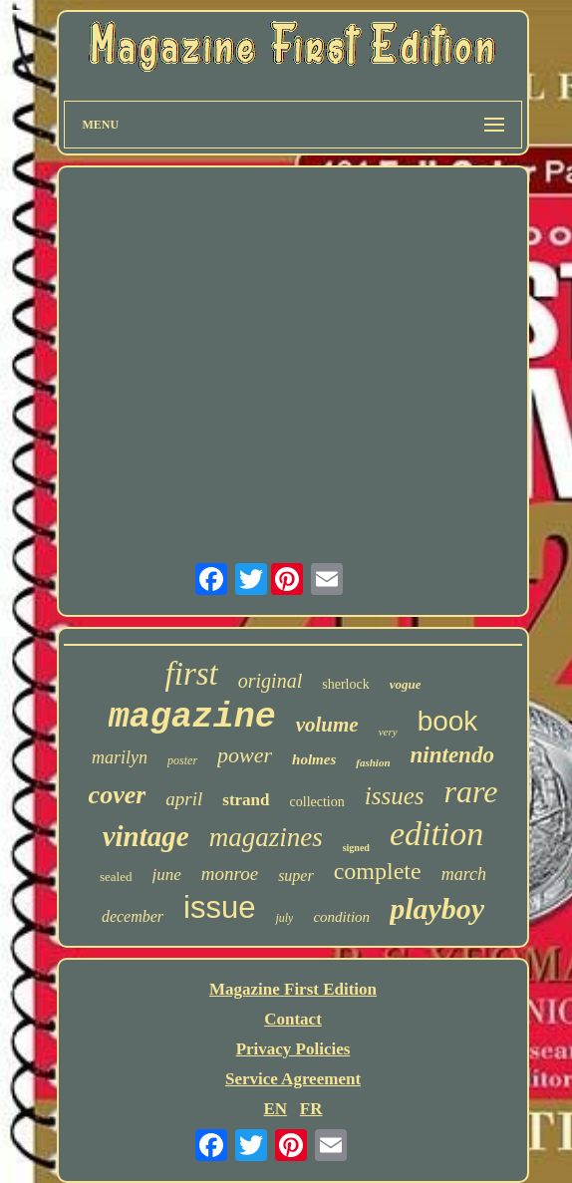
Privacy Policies (293, 1048)
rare (470, 791)
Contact (293, 1019)
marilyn (119, 757)
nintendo (452, 754)
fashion (373, 762)
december (132, 916)
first (191, 674)
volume (327, 725)
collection (317, 801)
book (448, 721)
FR (311, 1108)
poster (182, 760)
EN (275, 1108)
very (388, 732)
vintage (146, 836)
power (244, 754)
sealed (116, 876)
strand (245, 799)
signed (356, 847)
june (166, 874)
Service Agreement (293, 1078)
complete (378, 871)
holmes (314, 759)
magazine (192, 718)
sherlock (345, 684)
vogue (406, 684)
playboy (437, 908)
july (284, 918)
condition (341, 917)
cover (117, 794)
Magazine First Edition (293, 989)
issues (395, 795)
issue (219, 907)
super (296, 875)
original (270, 681)
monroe (229, 873)
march (463, 874)
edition (436, 833)
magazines (266, 837)
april (183, 798)
